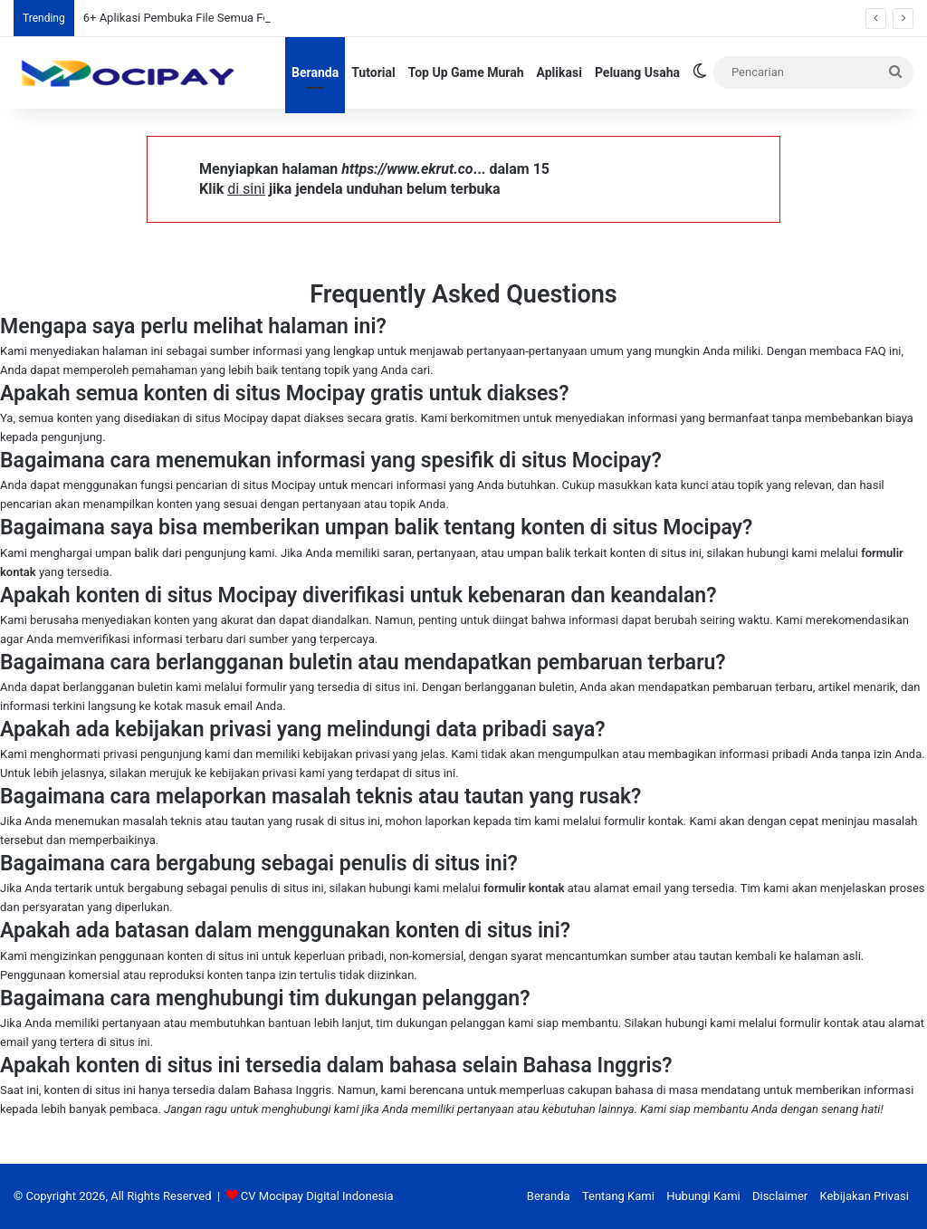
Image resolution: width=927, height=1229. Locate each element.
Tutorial (373, 72)
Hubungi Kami (703, 1196)
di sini (246, 188)
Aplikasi (559, 72)
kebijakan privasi (346, 754)
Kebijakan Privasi (864, 1196)
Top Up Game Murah (466, 72)
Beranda (315, 72)
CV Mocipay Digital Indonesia (317, 1196)
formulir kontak (524, 888)
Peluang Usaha (637, 72)
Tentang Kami (618, 1196)
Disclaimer (780, 1196)
